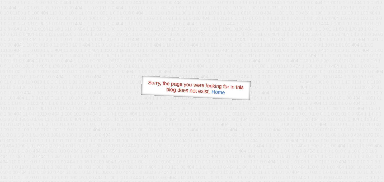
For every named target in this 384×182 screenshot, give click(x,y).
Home (218, 92)
